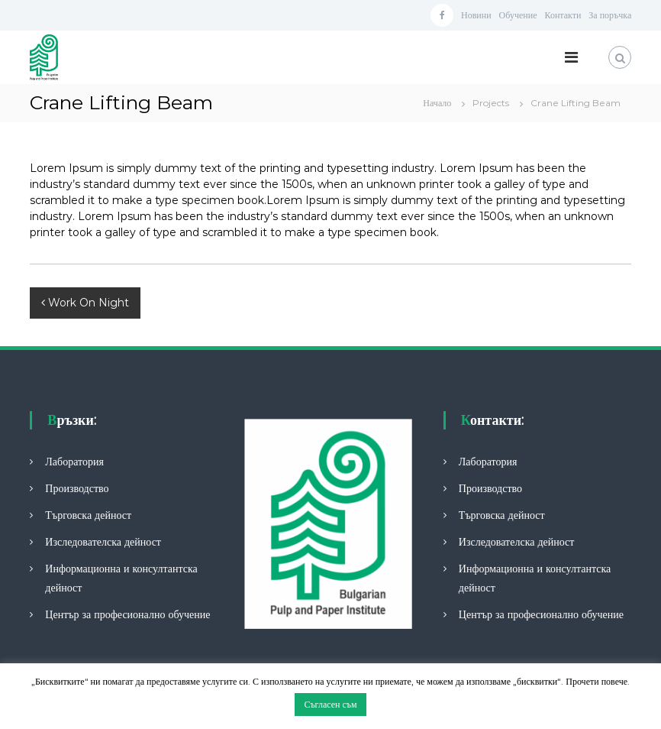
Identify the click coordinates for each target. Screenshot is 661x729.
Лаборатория (74, 461)
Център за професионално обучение (127, 614)
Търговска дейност (88, 515)
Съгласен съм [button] (330, 704)
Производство (76, 488)
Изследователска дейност (103, 542)
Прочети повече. (596, 681)
